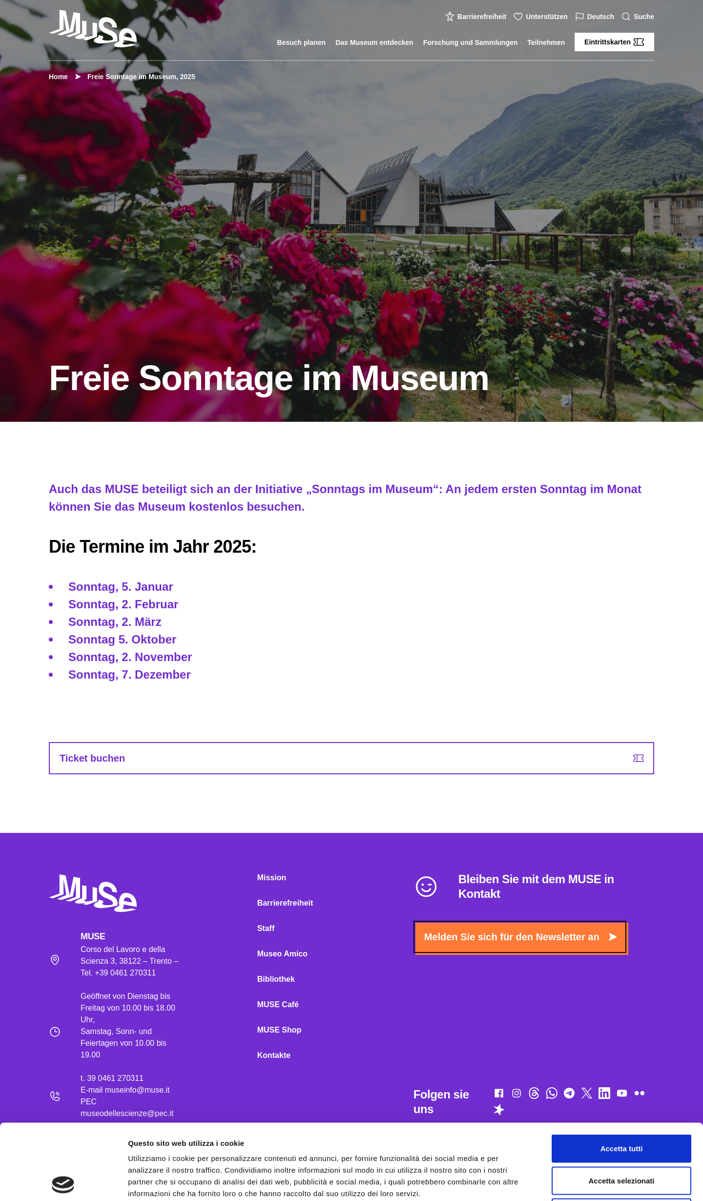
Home (58, 77)
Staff (266, 928)
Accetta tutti (621, 1073)
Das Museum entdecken (374, 42)
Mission (272, 877)
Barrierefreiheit (477, 17)
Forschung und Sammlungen (470, 42)
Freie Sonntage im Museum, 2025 (136, 77)
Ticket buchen (352, 758)
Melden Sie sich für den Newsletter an (520, 937)
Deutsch (596, 17)
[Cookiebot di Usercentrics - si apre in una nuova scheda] (63, 1182)
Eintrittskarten (614, 42)
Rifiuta (621, 1137)
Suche (639, 17)
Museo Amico (282, 954)
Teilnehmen (546, 42)
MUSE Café (278, 1004)
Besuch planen (301, 42)
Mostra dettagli (513, 1182)
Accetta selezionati (621, 1105)
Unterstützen (542, 17)
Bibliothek (276, 979)
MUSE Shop (279, 1030)
